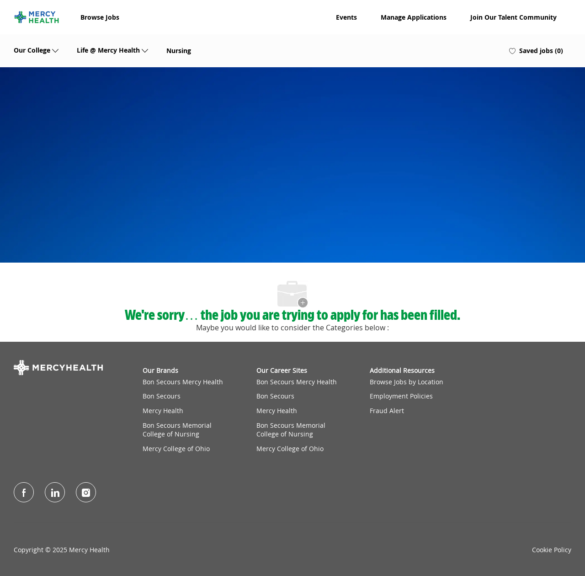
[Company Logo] (36, 17)
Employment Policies (401, 396)
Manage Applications (414, 17)
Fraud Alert (387, 410)
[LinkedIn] (55, 492)
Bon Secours (162, 396)
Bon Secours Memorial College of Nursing (177, 430)
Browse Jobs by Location (406, 381)
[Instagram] (86, 492)
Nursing (178, 51)
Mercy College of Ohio (176, 448)
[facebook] (24, 492)
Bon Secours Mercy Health (183, 381)
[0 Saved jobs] (536, 50)
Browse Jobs (99, 17)
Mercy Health (163, 410)
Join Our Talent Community (513, 17)
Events (346, 17)
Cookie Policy (551, 550)
